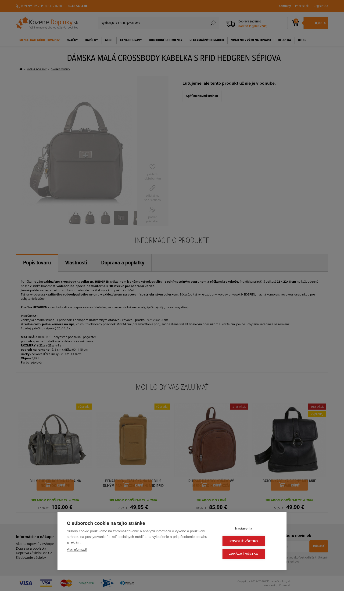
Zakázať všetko (249, 554)
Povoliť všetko (249, 541)
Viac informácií (77, 550)
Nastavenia (249, 529)
